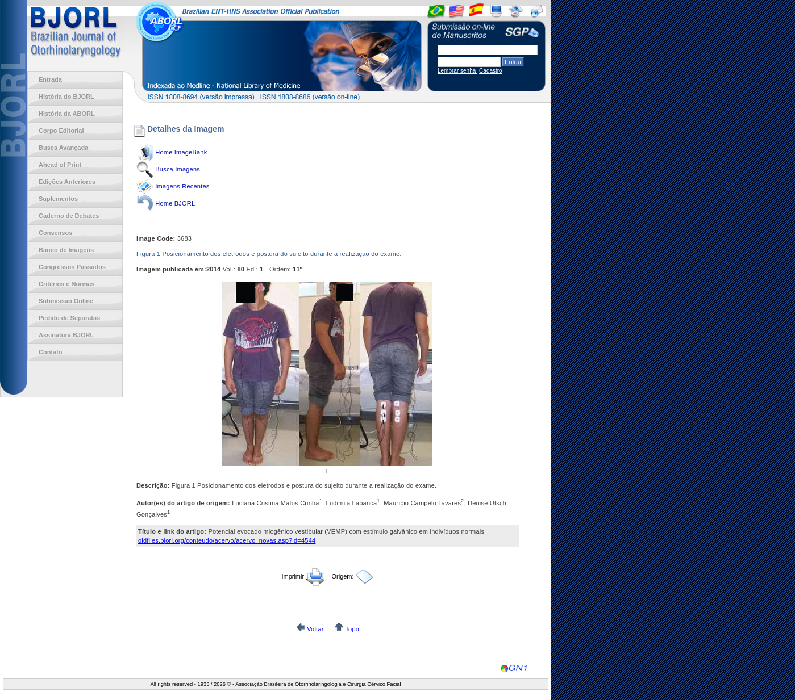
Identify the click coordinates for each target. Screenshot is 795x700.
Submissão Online (66, 300)
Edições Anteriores (67, 181)
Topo (352, 629)
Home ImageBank (181, 152)
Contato (51, 352)
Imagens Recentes (182, 186)
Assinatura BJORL (66, 335)
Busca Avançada (63, 147)
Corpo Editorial (61, 130)
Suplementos (58, 198)
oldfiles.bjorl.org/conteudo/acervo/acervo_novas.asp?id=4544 (226, 540)
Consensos (55, 232)
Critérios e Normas (66, 283)
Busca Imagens (177, 169)
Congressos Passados (72, 266)
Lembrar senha (457, 71)
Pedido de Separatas (69, 318)
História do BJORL (66, 96)
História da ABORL (67, 113)
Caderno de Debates (69, 215)
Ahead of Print (60, 164)
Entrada (50, 79)
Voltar (315, 629)
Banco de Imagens (66, 249)
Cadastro (490, 71)
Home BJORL (175, 203)
